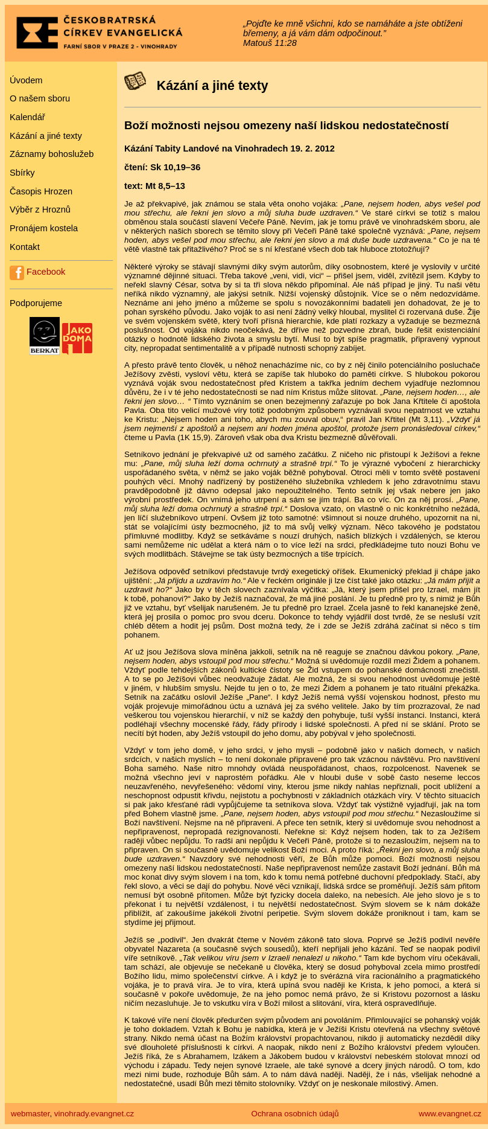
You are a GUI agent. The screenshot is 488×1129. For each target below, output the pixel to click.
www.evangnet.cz (450, 1113)
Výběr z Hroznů (40, 209)
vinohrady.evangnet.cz (94, 1113)
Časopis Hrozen (41, 191)
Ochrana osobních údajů (295, 1113)
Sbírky (22, 173)
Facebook (37, 272)
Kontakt (25, 247)
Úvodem (26, 80)
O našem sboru (40, 98)
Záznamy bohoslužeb (51, 154)
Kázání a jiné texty (46, 136)
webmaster (30, 1113)
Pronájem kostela (44, 228)
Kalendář (27, 117)
